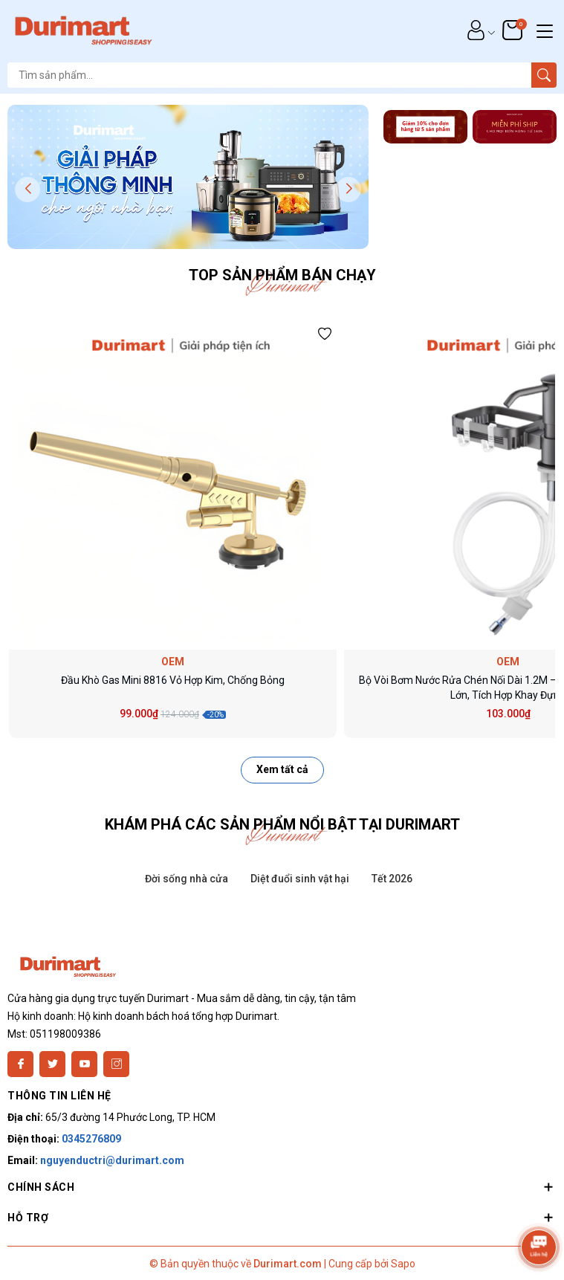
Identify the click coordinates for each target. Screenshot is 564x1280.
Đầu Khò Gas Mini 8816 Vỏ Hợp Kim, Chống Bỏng (173, 680)
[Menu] (545, 30)
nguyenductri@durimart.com (112, 1160)
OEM (172, 662)
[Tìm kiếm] (544, 75)
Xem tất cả (282, 769)
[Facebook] (20, 1064)
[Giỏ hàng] (513, 30)
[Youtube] (84, 1064)
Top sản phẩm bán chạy (282, 275)
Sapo (403, 1264)
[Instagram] (116, 1064)
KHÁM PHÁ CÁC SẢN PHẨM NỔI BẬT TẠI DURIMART (282, 824)
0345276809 (91, 1139)
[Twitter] (52, 1064)
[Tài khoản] (476, 30)
